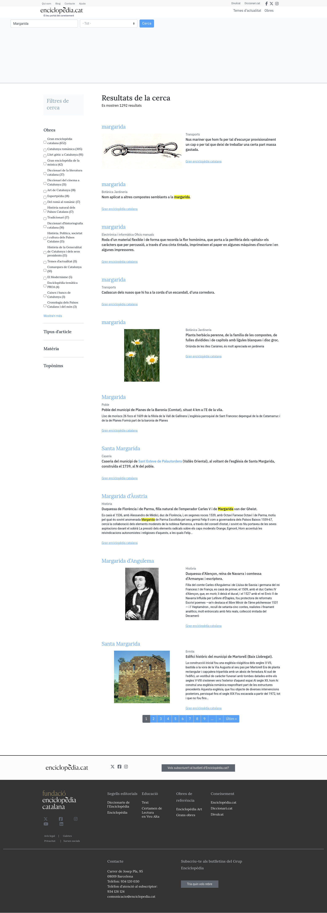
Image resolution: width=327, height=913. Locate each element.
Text (145, 802)
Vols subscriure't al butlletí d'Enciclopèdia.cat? (198, 768)
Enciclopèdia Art (189, 809)
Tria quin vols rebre (199, 884)
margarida (114, 126)
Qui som (46, 3)
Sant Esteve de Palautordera (160, 461)
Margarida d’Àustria (124, 496)
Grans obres (185, 815)
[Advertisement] (245, 50)
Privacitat (49, 840)
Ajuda (82, 3)
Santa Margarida (121, 448)
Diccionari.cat (252, 3)
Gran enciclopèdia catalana (203, 161)
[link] (64, 130)
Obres (269, 10)
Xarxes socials (71, 840)
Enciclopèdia (117, 812)
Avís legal (49, 835)
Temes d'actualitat (247, 10)
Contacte (70, 3)
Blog (57, 3)
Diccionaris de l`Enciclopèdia (118, 804)
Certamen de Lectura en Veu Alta (152, 812)
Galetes (67, 835)
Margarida (114, 397)
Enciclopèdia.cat (223, 802)
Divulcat (236, 3)
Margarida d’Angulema (128, 561)
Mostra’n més (53, 316)
